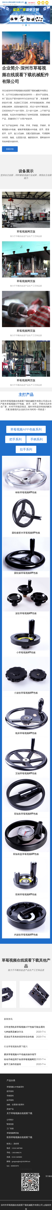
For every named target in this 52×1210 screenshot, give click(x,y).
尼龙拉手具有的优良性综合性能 (19, 1036)
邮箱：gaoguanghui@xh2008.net (18, 1161)
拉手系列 (26, 449)
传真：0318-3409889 (14, 1157)
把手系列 (15, 439)
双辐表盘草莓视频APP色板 (26, 854)
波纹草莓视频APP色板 (26, 613)
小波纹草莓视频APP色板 (26, 692)
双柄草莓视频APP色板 (26, 894)
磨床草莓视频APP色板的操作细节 (20, 1054)
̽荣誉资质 (10, 1124)
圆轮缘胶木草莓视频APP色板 (26, 532)
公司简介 (10, 1120)
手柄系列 (36, 439)
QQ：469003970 (13, 1166)
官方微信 (46, 1176)
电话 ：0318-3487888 (14, 1148)
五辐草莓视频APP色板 (26, 773)
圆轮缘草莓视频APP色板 (26, 572)
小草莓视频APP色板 (26, 652)
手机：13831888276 (14, 1153)
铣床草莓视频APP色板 (26, 733)
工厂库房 (10, 1129)
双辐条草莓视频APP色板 (26, 813)
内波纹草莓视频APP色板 (26, 934)
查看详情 (10, 149)
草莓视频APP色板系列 (25, 429)
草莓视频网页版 (13, 1133)
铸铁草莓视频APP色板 (26, 492)
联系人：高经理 (13, 1144)
